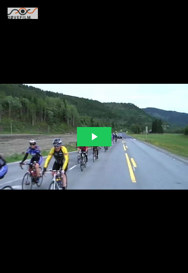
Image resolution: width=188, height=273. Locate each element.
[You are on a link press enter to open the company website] (23, 13)
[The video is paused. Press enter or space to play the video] (94, 136)
